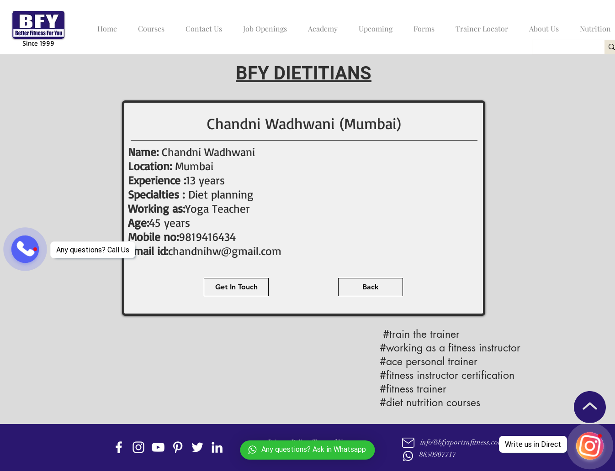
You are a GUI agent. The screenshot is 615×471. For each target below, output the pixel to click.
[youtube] (158, 447)
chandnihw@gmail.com (224, 251)
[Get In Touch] (236, 287)
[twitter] (197, 447)
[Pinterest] (178, 447)
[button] (149, 24)
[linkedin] (217, 447)
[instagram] (138, 447)
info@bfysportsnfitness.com (462, 442)
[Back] (370, 287)
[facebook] (119, 447)
